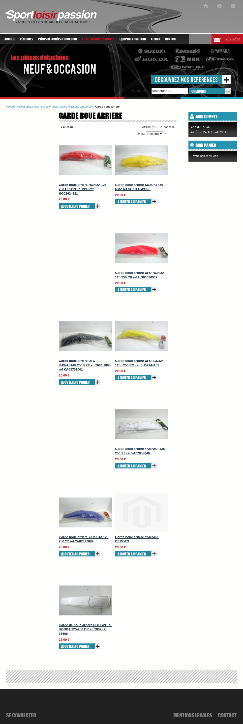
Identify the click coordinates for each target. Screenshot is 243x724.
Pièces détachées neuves (32, 106)
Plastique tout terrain (80, 106)
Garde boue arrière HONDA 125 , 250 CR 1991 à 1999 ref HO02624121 (83, 189)
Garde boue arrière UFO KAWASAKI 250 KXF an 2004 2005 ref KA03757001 (85, 365)
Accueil (9, 39)
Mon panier (233, 39)
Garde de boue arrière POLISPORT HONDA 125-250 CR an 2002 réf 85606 (85, 629)
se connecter (21, 715)
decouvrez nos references (186, 79)
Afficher (146, 126)
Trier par (140, 133)
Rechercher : (141, 90)
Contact (171, 39)
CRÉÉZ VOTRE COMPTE (210, 132)
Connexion (201, 127)
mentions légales (192, 715)
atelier (155, 39)
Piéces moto (58, 106)
